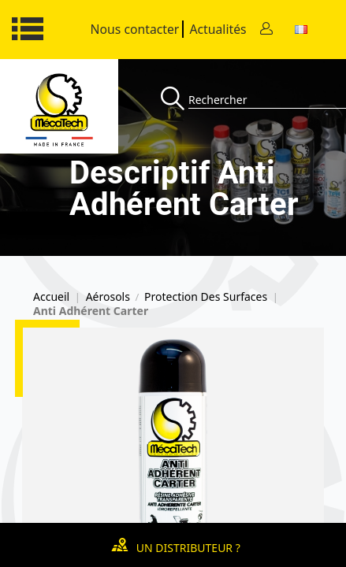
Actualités (217, 29)
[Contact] (266, 29)
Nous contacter (135, 29)
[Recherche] (174, 100)
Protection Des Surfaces (205, 296)
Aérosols (108, 296)
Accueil (51, 296)
